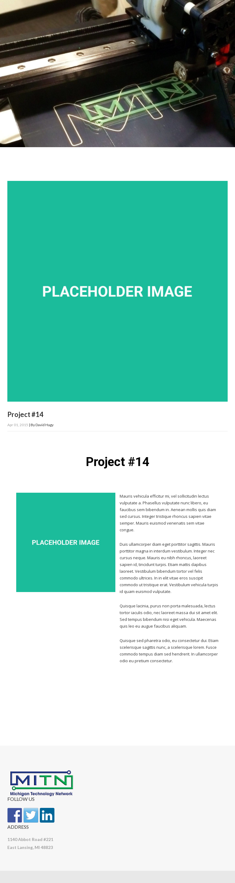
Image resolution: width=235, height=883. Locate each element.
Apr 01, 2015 (17, 424)
